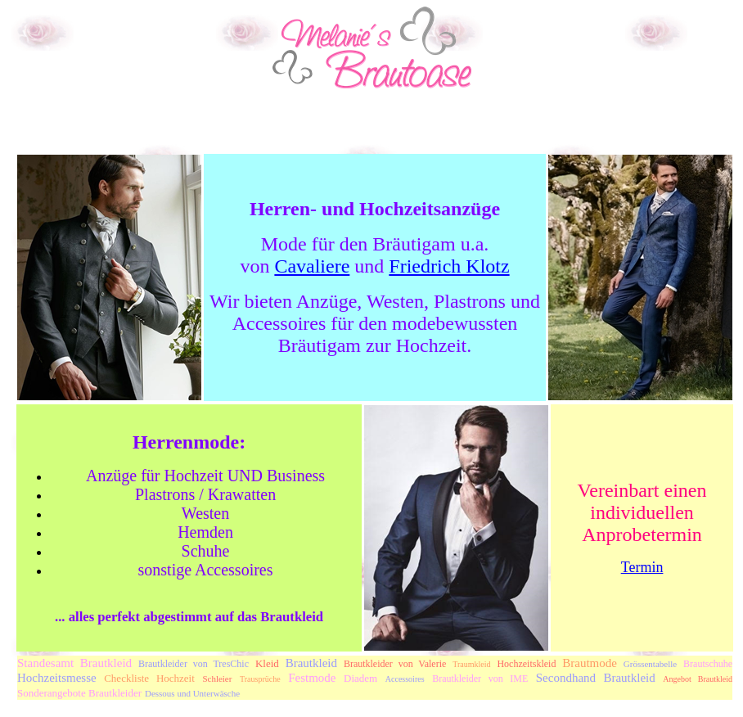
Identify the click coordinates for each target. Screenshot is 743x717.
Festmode (311, 677)
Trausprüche (260, 678)
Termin (642, 567)
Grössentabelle (650, 664)
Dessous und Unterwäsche (192, 693)
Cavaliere (311, 266)
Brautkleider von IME (480, 678)
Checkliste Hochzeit (149, 678)
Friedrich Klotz (449, 266)
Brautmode (589, 663)
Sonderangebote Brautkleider (79, 693)
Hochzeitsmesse (57, 677)
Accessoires (405, 678)
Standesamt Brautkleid (74, 663)
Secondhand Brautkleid (595, 677)
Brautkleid (311, 663)
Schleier (217, 678)
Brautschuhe (707, 664)
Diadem (360, 678)
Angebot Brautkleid (697, 678)
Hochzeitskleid (526, 664)
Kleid (267, 663)
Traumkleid (471, 664)
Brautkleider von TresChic (193, 664)
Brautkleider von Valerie (395, 664)
